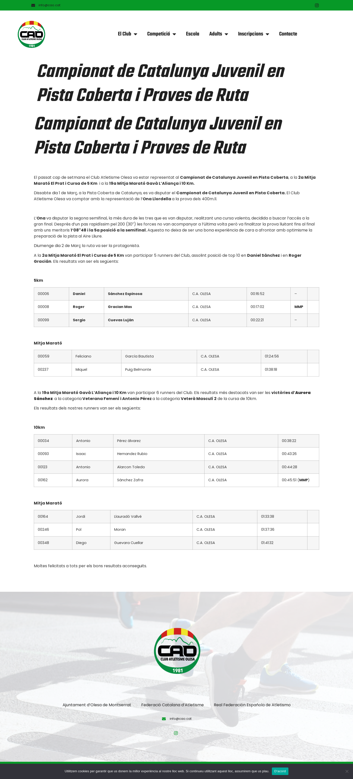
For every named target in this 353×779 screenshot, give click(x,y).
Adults (218, 34)
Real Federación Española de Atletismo (252, 705)
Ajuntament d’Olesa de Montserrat (97, 705)
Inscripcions (253, 34)
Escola (192, 34)
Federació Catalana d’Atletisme (172, 705)
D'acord (280, 771)
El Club (127, 34)
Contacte (288, 34)
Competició (161, 34)
